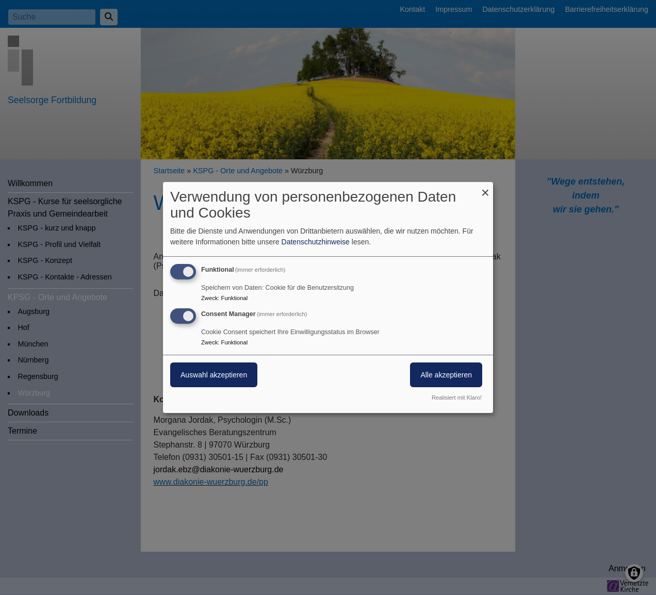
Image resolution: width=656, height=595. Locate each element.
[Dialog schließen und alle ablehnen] (485, 188)
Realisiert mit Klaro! (457, 397)
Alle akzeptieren (446, 375)
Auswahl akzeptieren (214, 375)
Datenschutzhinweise (316, 242)
